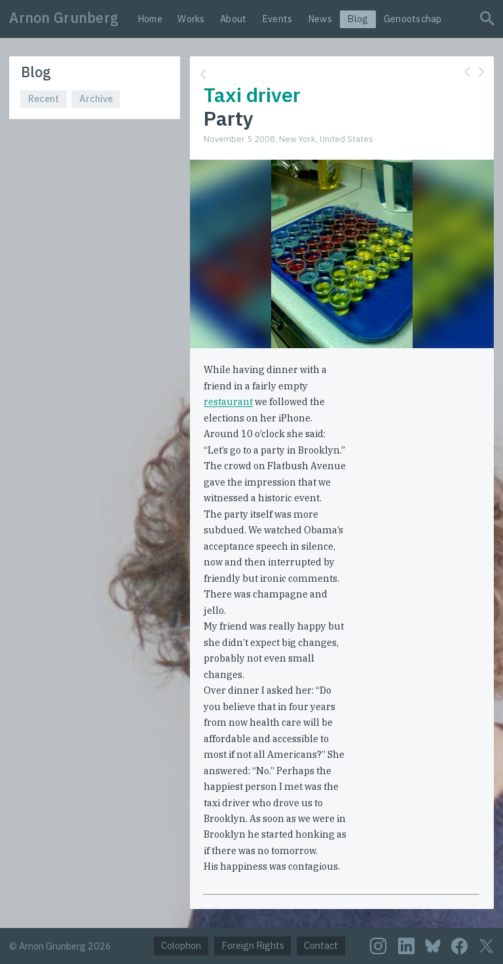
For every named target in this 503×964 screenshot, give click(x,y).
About (233, 18)
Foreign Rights (252, 945)
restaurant (228, 401)
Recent (43, 98)
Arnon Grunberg (64, 18)
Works (190, 18)
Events (277, 18)
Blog (357, 18)
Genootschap (413, 18)
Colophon (181, 945)
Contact (321, 945)
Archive (96, 98)
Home (150, 18)
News (320, 18)
